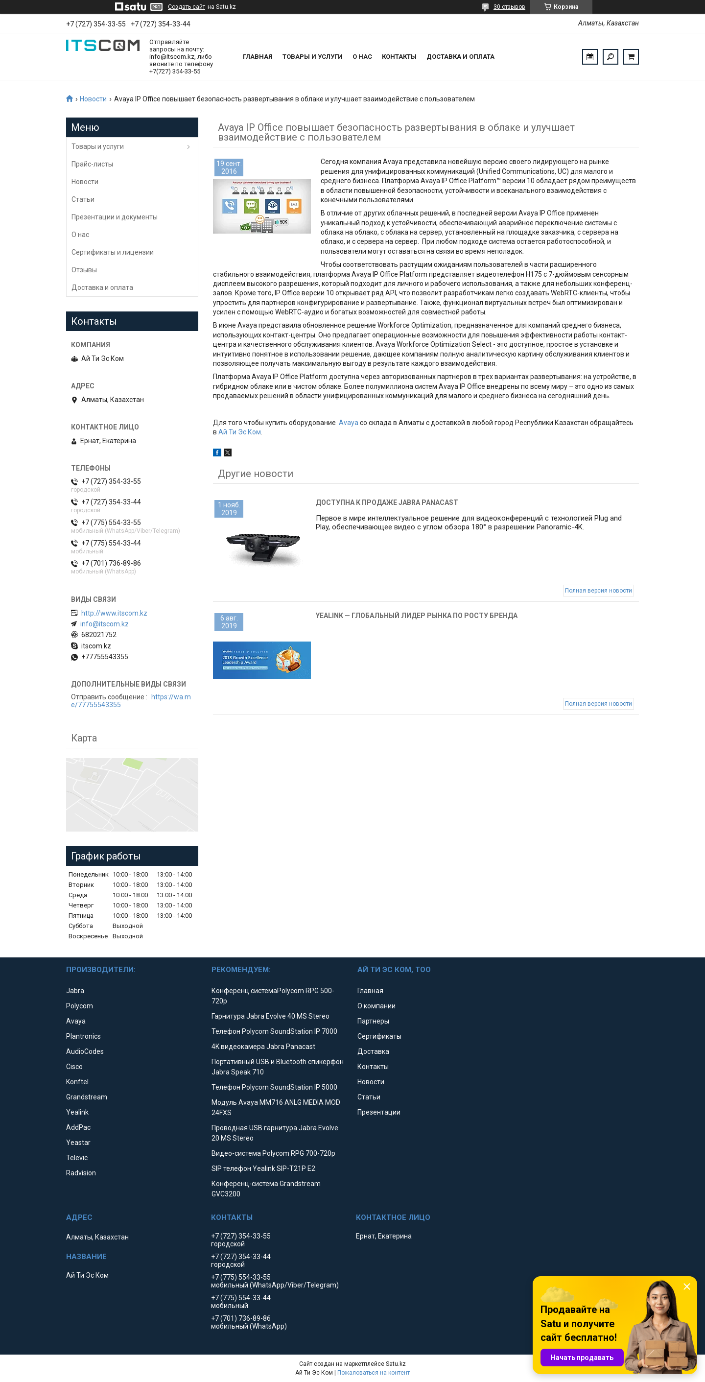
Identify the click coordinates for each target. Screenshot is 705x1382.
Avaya (348, 423)
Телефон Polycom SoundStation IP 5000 (274, 1087)
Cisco (74, 1067)
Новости (93, 99)
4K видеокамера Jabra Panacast (263, 1046)
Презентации (378, 1112)
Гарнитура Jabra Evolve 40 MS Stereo (270, 1016)
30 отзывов (509, 6)
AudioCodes (85, 1051)
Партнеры (373, 1021)
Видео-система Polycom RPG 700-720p (273, 1153)
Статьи (82, 199)
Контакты (399, 56)
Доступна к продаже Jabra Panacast (387, 502)
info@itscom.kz (104, 624)
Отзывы (84, 270)
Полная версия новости (598, 590)
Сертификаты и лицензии (112, 252)
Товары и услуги (312, 56)
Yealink (77, 1112)
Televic (77, 1158)
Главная (258, 56)
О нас (362, 56)
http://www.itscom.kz (114, 613)
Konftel (77, 1082)
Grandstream (86, 1097)
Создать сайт (186, 6)
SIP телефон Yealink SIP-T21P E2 (263, 1168)
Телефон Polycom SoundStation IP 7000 (274, 1031)
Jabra (75, 991)
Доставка (373, 1051)
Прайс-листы (92, 164)
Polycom (79, 1006)
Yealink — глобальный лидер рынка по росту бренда (416, 616)
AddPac (78, 1127)
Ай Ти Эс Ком (239, 432)
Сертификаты (379, 1036)
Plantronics (83, 1036)
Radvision (81, 1173)
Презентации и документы (114, 217)
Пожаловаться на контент (373, 1372)
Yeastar (78, 1142)
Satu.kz (396, 1363)
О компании (376, 1006)
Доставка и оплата (460, 56)
